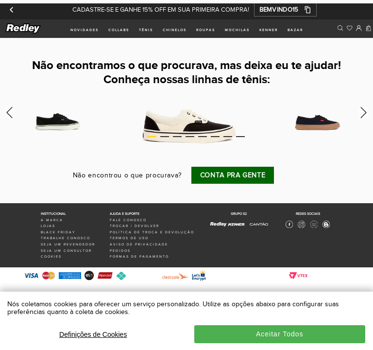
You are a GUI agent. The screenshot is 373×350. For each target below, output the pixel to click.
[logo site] (23, 31)
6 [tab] (215, 136)
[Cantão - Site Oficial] (256, 228)
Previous (8, 112)
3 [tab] (177, 136)
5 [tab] (202, 136)
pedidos (120, 251)
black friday (58, 232)
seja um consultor (66, 251)
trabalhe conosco (65, 238)
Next (365, 112)
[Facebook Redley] (289, 227)
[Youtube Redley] (314, 227)
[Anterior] (12, 10)
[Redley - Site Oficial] (218, 226)
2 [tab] (164, 136)
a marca (52, 220)
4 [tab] (190, 136)
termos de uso (129, 238)
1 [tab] (152, 136)
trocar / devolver (134, 226)
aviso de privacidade (139, 244)
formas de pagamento (139, 257)
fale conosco (128, 220)
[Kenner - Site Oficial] (236, 225)
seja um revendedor (68, 244)
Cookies (51, 257)
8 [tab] (240, 136)
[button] (285, 10)
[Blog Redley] (326, 227)
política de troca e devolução (152, 232)
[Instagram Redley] (301, 227)
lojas (48, 226)
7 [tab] (227, 136)
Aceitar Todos (280, 334)
